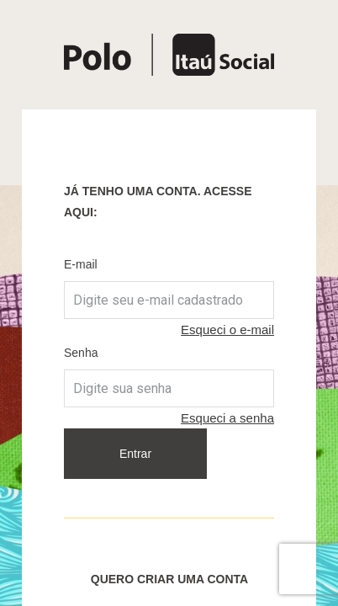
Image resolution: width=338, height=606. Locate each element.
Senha (81, 352)
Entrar (135, 453)
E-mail (81, 264)
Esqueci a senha (227, 418)
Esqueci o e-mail (227, 329)
